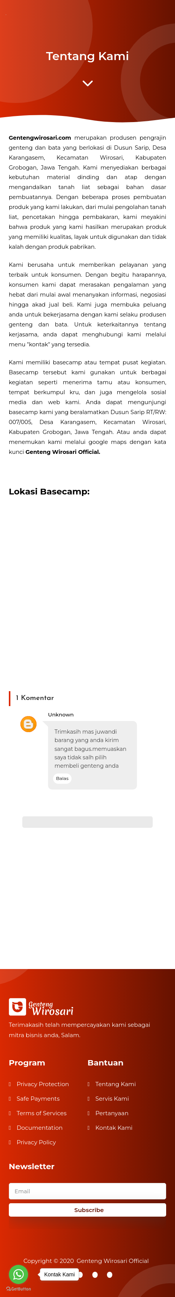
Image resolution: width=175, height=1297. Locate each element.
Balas (62, 778)
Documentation (40, 1127)
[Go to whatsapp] (18, 1274)
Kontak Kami (114, 1127)
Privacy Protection (43, 1084)
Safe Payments (38, 1098)
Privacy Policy (36, 1142)
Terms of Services (42, 1113)
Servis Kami (112, 1098)
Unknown (61, 714)
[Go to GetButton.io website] (18, 1289)
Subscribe (89, 1210)
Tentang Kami (115, 1084)
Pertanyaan (111, 1113)
